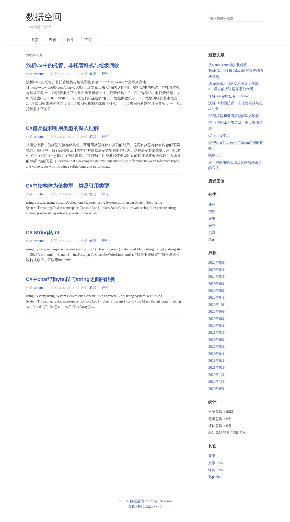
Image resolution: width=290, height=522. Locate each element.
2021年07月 (217, 332)
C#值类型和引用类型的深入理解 (62, 128)
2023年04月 (217, 297)
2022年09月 (217, 312)
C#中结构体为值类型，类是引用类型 (67, 186)
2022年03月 (217, 326)
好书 (211, 219)
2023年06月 (217, 291)
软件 (70, 40)
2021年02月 (217, 361)
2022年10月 (217, 305)
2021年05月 (217, 347)
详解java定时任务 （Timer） (230, 96)
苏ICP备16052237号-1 (145, 506)
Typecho (214, 477)
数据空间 (44, 17)
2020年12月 (217, 375)
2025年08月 (217, 262)
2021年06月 (217, 340)
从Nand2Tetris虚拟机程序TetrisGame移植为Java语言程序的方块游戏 (235, 70)
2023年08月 (217, 284)
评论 (105, 74)
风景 (211, 232)
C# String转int (43, 232)
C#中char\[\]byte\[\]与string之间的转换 (70, 279)
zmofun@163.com (158, 501)
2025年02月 (217, 270)
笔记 (92, 74)
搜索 (260, 18)
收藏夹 (213, 155)
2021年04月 (217, 354)
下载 (87, 40)
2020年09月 (217, 389)
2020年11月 (217, 382)
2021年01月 (217, 367)
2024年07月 (217, 277)
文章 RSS (215, 463)
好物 (211, 225)
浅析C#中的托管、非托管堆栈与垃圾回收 (72, 65)
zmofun (39, 74)
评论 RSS (215, 470)
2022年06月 (217, 319)
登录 (211, 456)
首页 (35, 40)
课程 (52, 40)
